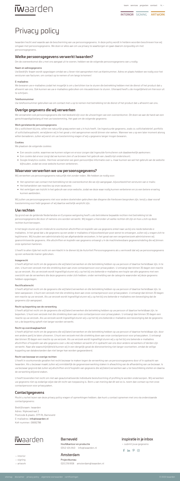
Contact (153, 5)
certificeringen (71, 476)
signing (22, 459)
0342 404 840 (68, 447)
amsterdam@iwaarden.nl (90, 463)
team (126, 5)
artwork (22, 463)
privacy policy (33, 476)
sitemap (8, 476)
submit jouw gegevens (136, 443)
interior (22, 455)
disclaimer (19, 476)
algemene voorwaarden (52, 476)
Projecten (144, 5)
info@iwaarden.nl (39, 418)
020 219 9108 (67, 463)
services (134, 5)
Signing (141, 14)
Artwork (158, 14)
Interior (127, 14)
